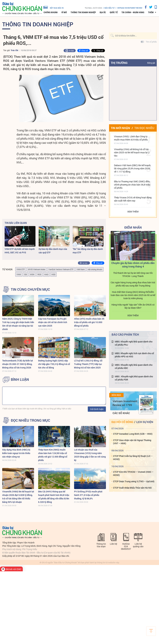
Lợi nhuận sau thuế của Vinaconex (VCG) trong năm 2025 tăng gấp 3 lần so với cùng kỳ (90, 455)
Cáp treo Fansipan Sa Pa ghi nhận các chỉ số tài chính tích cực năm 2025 (52, 322)
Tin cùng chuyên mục (30, 289)
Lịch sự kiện (144, 422)
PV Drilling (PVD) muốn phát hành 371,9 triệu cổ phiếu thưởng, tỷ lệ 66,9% (88, 495)
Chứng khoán (51, 12)
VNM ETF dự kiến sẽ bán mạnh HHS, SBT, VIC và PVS (20, 250)
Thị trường (119, 63)
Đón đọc (116, 395)
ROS (39, 274)
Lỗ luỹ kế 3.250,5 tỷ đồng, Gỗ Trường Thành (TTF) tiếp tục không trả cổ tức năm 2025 (88, 364)
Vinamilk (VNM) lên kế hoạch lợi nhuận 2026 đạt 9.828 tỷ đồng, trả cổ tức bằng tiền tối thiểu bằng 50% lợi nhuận (18, 496)
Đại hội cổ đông (122, 422)
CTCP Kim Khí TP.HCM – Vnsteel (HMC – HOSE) (133, 473)
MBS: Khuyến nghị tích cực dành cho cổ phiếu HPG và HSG (134, 355)
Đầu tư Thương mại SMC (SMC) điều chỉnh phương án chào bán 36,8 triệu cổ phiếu (132, 184)
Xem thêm (132, 211)
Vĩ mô (64, 12)
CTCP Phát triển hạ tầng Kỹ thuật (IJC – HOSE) (133, 457)
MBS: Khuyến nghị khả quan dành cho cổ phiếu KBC (133, 366)
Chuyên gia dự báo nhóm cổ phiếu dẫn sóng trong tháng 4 (133, 264)
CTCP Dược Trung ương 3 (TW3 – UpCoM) (133, 481)
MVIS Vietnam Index (36, 269)
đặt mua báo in (54, 7)
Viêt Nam (81, 269)
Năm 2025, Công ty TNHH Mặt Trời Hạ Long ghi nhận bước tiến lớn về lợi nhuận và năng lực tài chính (18, 324)
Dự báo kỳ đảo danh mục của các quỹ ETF (53, 250)
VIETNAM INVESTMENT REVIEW (129, 8)
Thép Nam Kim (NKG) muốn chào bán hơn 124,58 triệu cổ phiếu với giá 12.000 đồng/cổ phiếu (52, 455)
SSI (25, 274)
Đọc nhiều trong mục (30, 420)
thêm (151, 12)
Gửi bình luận (97, 409)
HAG (46, 274)
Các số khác (121, 413)
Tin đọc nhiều (144, 128)
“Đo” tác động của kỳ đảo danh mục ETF (88, 250)
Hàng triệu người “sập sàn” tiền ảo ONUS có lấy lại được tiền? (133, 306)
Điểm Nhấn (133, 227)
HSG (53, 274)
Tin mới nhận (120, 128)
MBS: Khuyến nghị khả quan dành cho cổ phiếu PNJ (133, 343)
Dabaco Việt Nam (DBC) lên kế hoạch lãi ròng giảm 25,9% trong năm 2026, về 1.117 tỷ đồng (132, 168)
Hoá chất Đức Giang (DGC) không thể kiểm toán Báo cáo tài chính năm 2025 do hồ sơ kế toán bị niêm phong (133, 295)
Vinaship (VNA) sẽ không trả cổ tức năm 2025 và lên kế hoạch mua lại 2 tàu (131, 152)
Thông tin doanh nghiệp (83, 12)
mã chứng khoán (95, 269)
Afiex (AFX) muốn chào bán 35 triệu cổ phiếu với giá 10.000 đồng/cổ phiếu (89, 322)
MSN (32, 274)
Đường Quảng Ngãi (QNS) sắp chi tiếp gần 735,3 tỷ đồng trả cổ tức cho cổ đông (54, 364)
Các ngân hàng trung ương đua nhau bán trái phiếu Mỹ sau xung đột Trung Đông (133, 284)
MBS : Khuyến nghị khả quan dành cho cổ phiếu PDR (134, 378)
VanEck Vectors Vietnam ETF (60, 269)
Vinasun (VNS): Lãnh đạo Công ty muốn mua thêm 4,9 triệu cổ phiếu (131, 138)
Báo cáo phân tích (125, 334)
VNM (19, 274)
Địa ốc (103, 12)
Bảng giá (151, 62)
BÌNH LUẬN (20, 379)
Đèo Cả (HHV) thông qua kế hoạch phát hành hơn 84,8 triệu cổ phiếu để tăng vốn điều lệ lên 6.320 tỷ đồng (53, 496)
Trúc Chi (14, 50)
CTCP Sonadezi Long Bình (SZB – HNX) (132, 433)
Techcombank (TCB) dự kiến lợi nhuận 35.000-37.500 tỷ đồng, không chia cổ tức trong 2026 (17, 364)
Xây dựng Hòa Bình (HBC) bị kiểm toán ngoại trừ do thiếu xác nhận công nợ (16, 453)
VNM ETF (21, 269)
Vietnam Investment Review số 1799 (125, 403)
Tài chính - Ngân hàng (132, 12)
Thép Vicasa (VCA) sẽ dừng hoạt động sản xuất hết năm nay (133, 199)
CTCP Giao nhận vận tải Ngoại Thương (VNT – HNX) (132, 442)
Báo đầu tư (109, 8)
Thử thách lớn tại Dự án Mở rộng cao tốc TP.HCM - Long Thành (133, 274)
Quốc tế (114, 12)
